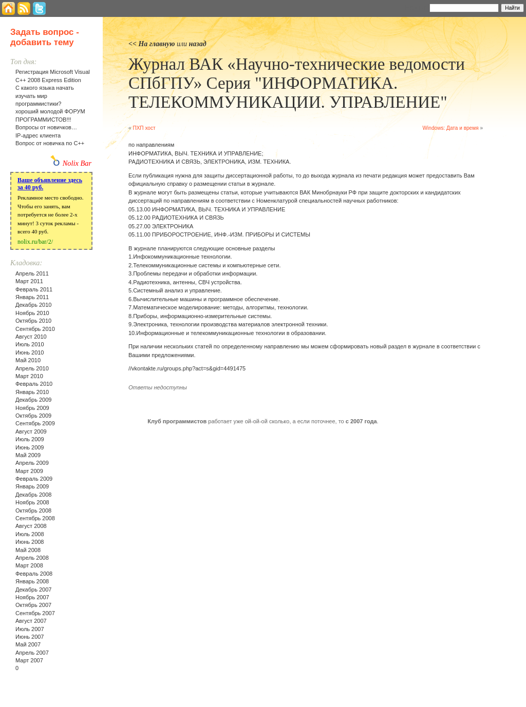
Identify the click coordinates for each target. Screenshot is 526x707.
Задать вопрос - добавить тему (44, 37)
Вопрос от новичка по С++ (49, 143)
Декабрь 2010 (33, 305)
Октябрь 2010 (33, 321)
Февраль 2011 (33, 289)
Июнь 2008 (29, 542)
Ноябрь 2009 (32, 408)
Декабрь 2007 (33, 589)
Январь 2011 (32, 297)
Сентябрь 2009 (35, 423)
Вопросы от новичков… (46, 127)
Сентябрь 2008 (35, 518)
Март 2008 (29, 565)
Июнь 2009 (29, 447)
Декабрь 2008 (33, 495)
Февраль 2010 (33, 384)
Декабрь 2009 (33, 400)
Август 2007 (31, 621)
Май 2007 (28, 644)
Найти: (415, 7)
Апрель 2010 (32, 368)
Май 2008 (28, 550)
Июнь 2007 (29, 637)
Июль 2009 (29, 439)
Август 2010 (31, 336)
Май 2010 (28, 360)
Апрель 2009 (32, 463)
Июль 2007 (29, 629)
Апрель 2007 (32, 653)
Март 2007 (29, 660)
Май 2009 (28, 455)
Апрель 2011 (32, 273)
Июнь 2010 (29, 352)
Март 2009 (29, 471)
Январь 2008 (32, 581)
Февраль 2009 (33, 479)
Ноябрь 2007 (32, 597)
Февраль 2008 (33, 574)
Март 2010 (29, 376)
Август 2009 (31, 431)
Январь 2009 (32, 486)
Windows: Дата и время (451, 128)
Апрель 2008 (32, 558)
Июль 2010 (29, 344)
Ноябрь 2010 (32, 313)
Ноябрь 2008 (32, 502)
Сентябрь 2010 (35, 329)
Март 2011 (29, 281)
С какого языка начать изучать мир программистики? (44, 96)
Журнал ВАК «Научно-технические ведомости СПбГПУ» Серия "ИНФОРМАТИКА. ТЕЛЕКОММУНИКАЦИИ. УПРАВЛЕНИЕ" (296, 83)
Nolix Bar (77, 163)
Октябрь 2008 (33, 510)
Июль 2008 (29, 534)
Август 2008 (31, 526)
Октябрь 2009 (33, 416)
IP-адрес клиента (38, 135)
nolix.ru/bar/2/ (35, 241)
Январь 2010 (32, 392)
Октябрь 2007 (33, 605)
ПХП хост (144, 128)
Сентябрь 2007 (35, 613)
